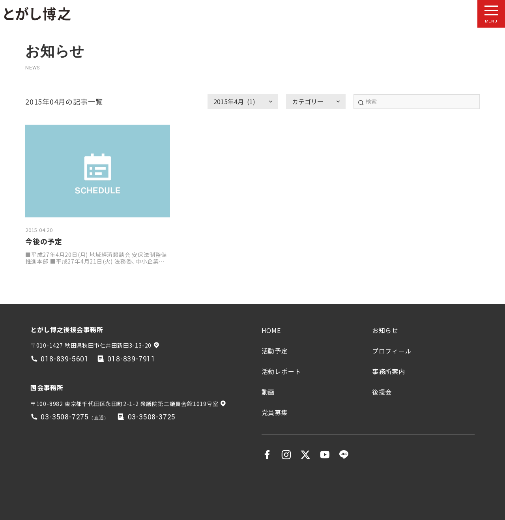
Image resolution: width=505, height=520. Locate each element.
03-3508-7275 (65, 417)
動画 (268, 392)
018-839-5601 (65, 359)
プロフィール (392, 350)
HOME (271, 330)
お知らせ (385, 330)
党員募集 (275, 412)
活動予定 (275, 350)
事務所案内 (388, 371)
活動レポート (281, 371)
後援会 (382, 392)
